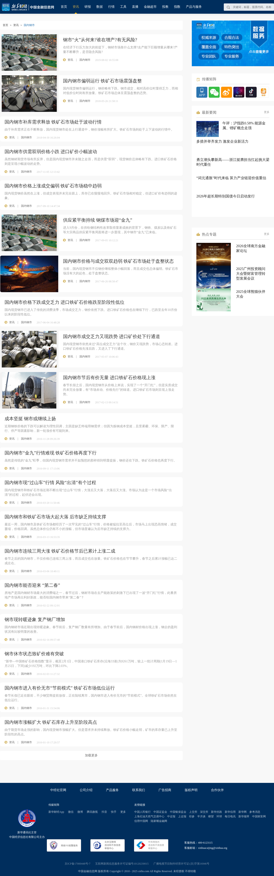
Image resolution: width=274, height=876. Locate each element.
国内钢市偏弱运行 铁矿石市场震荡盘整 (102, 80)
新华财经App (56, 811)
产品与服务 (194, 6)
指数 (177, 6)
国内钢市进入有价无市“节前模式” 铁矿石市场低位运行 (60, 687)
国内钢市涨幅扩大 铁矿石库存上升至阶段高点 (51, 722)
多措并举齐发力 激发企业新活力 (222, 141)
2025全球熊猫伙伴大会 (250, 294)
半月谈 (201, 816)
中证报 (171, 816)
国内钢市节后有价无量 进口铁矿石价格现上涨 (109, 377)
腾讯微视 (92, 811)
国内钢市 (26, 137)
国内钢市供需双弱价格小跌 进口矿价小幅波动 (51, 151)
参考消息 (254, 811)
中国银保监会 (178, 811)
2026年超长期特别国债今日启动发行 (225, 196)
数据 (99, 6)
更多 (266, 112)
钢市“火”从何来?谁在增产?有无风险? (100, 39)
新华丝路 (216, 811)
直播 (135, 6)
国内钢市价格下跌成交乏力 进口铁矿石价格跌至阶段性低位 (64, 302)
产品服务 (112, 790)
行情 (111, 6)
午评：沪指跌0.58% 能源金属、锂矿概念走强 (244, 125)
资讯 (76, 6)
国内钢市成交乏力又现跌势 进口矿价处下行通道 (111, 336)
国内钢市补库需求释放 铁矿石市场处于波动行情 (53, 121)
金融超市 (150, 6)
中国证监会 (160, 811)
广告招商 (164, 790)
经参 (192, 816)
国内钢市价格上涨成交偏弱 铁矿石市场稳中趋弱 (53, 185)
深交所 (204, 811)
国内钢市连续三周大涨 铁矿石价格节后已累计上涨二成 (60, 550)
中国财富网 (259, 816)
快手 (113, 811)
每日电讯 (230, 816)
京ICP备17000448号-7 (77, 863)
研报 (87, 6)
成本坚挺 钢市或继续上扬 (30, 418)
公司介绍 (86, 790)
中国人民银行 (142, 811)
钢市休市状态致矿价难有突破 (34, 653)
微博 (80, 811)
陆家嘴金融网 (159, 821)
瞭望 (211, 816)
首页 (64, 6)
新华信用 (230, 811)
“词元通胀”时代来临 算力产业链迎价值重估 (231, 178)
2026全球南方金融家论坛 (250, 248)
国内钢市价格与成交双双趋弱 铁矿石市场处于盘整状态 (118, 261)
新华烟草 (243, 816)
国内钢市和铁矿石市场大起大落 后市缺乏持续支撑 (55, 516)
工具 (123, 6)
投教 (165, 6)
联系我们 (138, 790)
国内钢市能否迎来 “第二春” (32, 585)
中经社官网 (58, 790)
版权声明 (191, 790)
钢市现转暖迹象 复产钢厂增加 (35, 619)
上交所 (193, 811)
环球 (219, 816)
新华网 (242, 811)
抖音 (104, 811)
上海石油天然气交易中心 (149, 816)
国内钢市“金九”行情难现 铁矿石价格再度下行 (51, 452)
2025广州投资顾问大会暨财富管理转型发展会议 (250, 273)
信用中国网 (141, 821)
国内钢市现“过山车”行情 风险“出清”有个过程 (50, 482)
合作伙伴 (217, 790)
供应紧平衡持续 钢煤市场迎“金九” (97, 220)
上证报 (182, 816)
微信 (71, 811)
